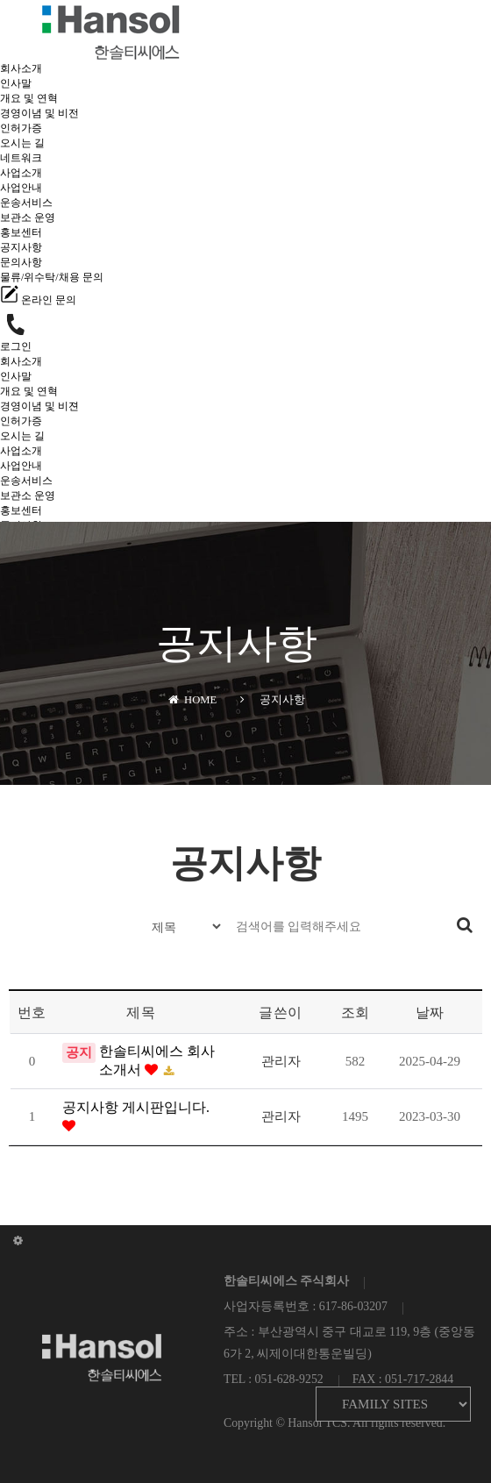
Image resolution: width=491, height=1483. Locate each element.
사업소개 (21, 173)
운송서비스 (26, 202)
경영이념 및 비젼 (39, 406)
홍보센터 (21, 232)
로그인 (16, 346)
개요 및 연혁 (29, 98)
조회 (355, 1012)
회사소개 (21, 68)
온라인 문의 (38, 300)
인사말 (16, 83)
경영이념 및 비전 (39, 113)
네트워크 (21, 158)
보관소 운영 (27, 217)
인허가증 (21, 128)
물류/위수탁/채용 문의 (51, 277)
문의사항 (21, 262)
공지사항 (21, 247)
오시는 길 (22, 143)
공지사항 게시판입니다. (136, 1107)
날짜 (430, 1012)
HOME (192, 700)
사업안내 (21, 188)
